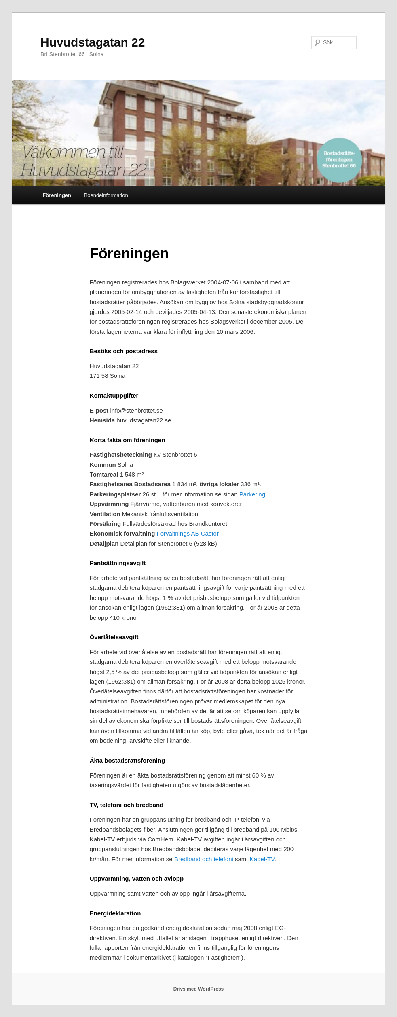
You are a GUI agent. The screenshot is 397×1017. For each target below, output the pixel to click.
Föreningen (56, 195)
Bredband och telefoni (203, 859)
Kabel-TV (262, 859)
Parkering (252, 494)
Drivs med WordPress (198, 989)
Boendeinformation (106, 195)
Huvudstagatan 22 (92, 42)
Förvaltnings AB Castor (188, 533)
